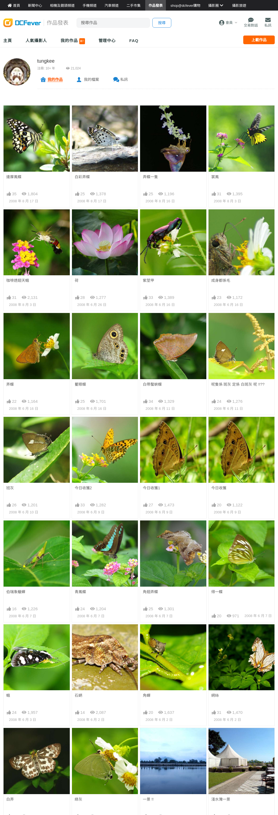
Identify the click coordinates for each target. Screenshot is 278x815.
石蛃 (78, 695)
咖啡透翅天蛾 (17, 280)
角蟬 (146, 634)
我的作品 (73, 41)
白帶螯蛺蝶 (152, 384)
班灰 (10, 488)
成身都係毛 (220, 280)
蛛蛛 (146, 780)
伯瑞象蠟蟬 (15, 592)
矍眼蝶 (80, 384)
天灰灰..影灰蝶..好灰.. (93, 780)
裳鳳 (215, 177)
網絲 (215, 634)
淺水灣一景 (220, 738)
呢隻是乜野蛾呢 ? (21, 780)
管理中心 (107, 40)
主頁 (7, 40)
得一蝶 (217, 592)
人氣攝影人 (36, 40)
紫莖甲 (148, 280)
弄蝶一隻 (150, 177)
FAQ (133, 40)
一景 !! (148, 738)
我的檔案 (91, 79)
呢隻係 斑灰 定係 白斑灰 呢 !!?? (238, 384)
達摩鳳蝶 (13, 177)
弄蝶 (10, 384)
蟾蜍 (215, 780)
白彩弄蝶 (82, 177)
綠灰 (78, 738)
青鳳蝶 (80, 592)
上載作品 (259, 40)
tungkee (46, 61)
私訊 (124, 79)
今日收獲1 (151, 488)
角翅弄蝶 (150, 592)
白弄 (10, 738)
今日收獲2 (83, 488)
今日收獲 (218, 488)
